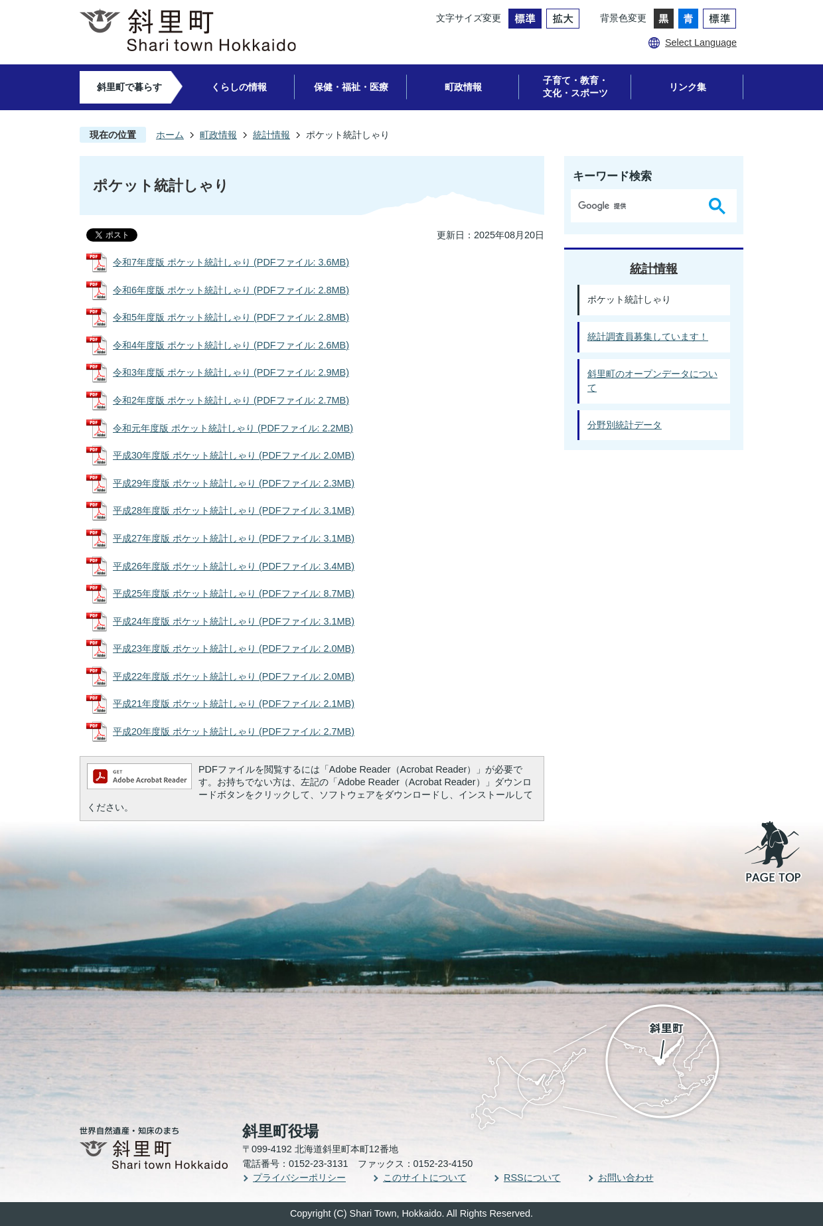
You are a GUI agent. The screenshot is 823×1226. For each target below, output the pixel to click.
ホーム (170, 134)
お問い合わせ (626, 1177)
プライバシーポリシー (299, 1177)
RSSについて (532, 1177)
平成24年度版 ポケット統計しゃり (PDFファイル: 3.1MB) (233, 621)
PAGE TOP (774, 853)
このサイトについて (425, 1177)
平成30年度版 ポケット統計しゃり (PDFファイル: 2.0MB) (233, 455)
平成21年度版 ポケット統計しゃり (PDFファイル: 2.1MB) (233, 703)
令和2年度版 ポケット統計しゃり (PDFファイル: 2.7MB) (231, 400)
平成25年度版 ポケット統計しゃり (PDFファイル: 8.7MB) (233, 593)
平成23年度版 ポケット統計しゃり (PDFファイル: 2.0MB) (233, 648)
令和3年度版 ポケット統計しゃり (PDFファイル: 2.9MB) (231, 372)
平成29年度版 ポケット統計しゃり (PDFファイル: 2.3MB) (233, 483)
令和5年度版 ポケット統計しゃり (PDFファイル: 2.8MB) (231, 317)
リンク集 (687, 87)
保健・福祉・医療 (351, 87)
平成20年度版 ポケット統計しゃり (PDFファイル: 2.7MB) (233, 731)
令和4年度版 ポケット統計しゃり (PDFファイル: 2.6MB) (231, 345)
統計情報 (271, 134)
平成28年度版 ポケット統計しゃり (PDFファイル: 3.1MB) (233, 510)
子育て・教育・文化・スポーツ (575, 86)
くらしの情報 (239, 87)
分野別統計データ (624, 425)
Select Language (701, 42)
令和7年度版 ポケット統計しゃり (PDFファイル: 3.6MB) (231, 262)
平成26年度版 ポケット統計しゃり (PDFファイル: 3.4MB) (233, 566)
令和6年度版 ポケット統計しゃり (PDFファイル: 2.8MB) (231, 290)
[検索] (637, 206)
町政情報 (463, 87)
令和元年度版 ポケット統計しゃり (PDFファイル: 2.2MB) (233, 428)
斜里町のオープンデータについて (652, 381)
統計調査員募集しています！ (647, 336)
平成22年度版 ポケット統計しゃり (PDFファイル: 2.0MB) (233, 676)
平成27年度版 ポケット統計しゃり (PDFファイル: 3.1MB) (233, 538)
